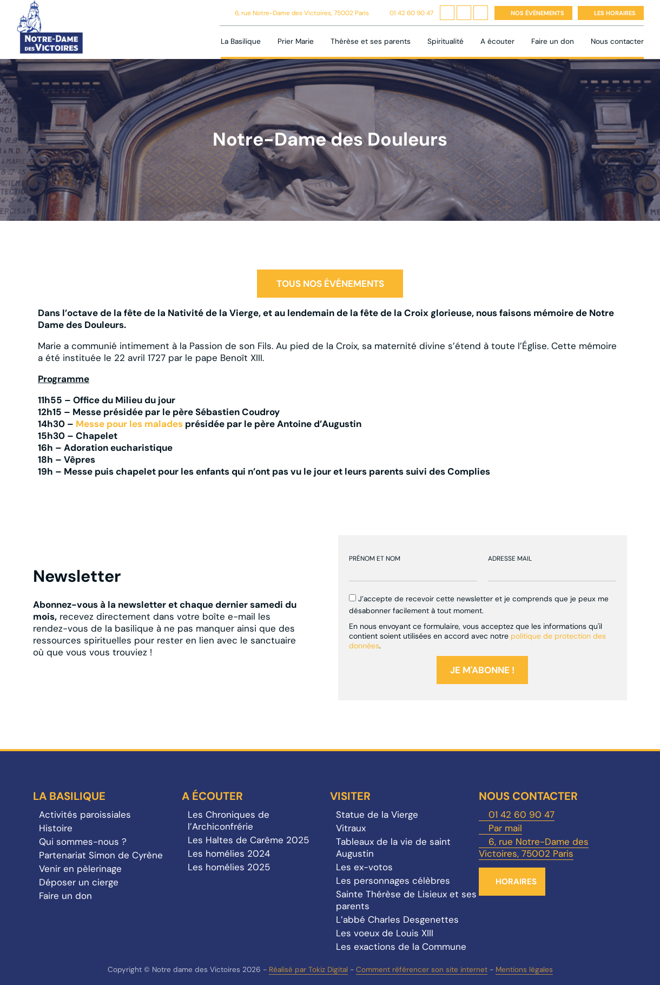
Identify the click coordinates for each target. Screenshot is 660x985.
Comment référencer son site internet (421, 969)
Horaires (516, 881)
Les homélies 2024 (229, 853)
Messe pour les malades (129, 424)
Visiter (350, 796)
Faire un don (552, 41)
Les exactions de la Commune (401, 947)
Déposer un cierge (78, 882)
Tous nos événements (330, 284)
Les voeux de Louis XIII (384, 933)
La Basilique (241, 41)
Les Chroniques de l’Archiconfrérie (228, 820)
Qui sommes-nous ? (83, 842)
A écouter (497, 41)
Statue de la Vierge (377, 814)
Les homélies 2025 (229, 867)
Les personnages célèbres (393, 880)
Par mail (505, 828)
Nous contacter (617, 41)
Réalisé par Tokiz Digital (308, 969)
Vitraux (351, 828)
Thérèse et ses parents (371, 41)
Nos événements (537, 13)
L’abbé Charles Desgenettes (397, 919)
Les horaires (615, 13)
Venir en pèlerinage (80, 869)
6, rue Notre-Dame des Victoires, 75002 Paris (302, 13)
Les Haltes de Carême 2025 (248, 840)
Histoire (55, 828)
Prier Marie (296, 41)
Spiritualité (445, 41)
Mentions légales (524, 969)
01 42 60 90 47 (411, 13)
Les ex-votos (364, 867)
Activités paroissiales (85, 814)
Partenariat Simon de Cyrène (101, 855)
